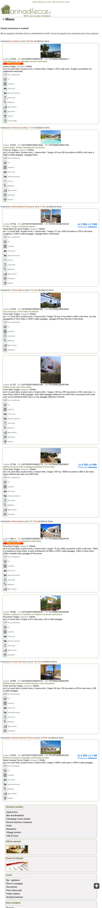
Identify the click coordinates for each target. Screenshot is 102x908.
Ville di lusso (12, 835)
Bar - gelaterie (13, 880)
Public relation (13, 893)
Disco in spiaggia (14, 883)
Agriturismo (12, 812)
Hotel (8, 825)
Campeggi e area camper (18, 819)
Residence (11, 829)
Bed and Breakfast (15, 815)
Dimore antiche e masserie (19, 822)
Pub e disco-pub (14, 890)
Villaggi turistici (13, 832)
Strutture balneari (14, 897)
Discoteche (11, 887)
